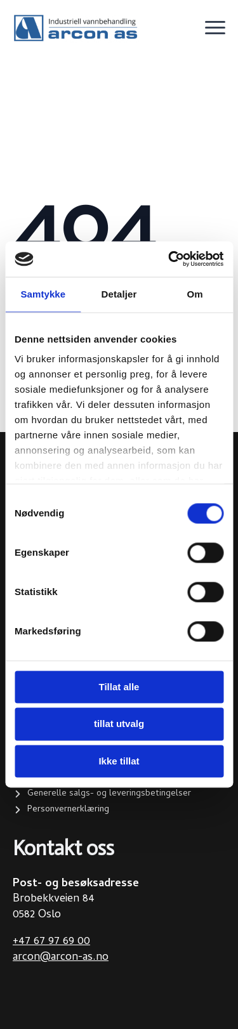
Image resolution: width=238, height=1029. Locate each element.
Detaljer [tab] (119, 294)
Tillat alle (119, 686)
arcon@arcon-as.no (61, 957)
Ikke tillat (118, 761)
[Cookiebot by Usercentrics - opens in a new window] (169, 259)
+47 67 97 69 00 (51, 942)
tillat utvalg (119, 724)
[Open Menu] (215, 28)
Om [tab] (195, 294)
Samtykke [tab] (42, 294)
